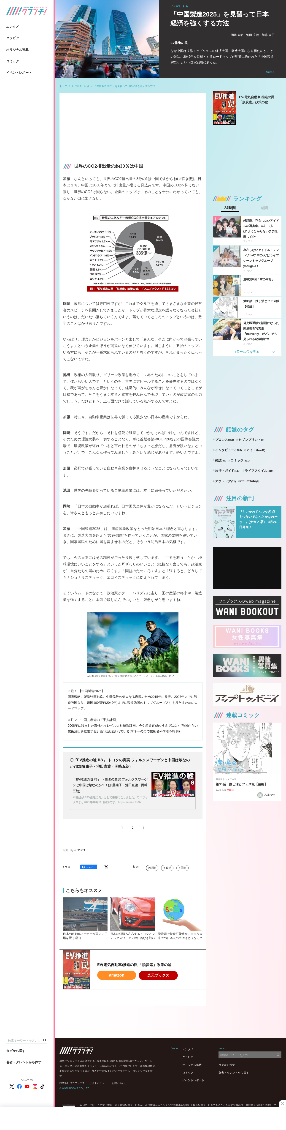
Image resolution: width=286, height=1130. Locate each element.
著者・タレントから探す (23, 1062)
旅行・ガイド (227, 470)
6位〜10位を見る (247, 352)
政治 (168, 867)
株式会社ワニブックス (72, 1083)
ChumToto (249, 481)
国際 (183, 867)
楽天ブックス (158, 975)
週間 (264, 208)
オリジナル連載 (17, 50)
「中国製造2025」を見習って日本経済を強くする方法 (124, 86)
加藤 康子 (268, 35)
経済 (153, 867)
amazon (116, 975)
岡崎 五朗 (237, 35)
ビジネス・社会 (80, 86)
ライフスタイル (259, 470)
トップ (63, 86)
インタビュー (228, 450)
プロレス (224, 440)
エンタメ (12, 26)
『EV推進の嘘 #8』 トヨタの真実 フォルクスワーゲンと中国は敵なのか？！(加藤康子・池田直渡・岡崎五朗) (110, 785)
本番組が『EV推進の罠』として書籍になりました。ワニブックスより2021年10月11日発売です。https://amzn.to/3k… (110, 800)
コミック (12, 61)
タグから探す (15, 1051)
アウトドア (225, 481)
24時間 (230, 208)
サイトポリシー (98, 1083)
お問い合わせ (119, 1083)
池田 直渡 (252, 35)
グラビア (12, 38)
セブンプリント (251, 440)
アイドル (255, 450)
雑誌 (220, 460)
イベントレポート (19, 72)
